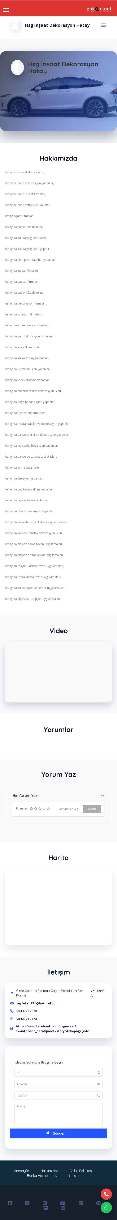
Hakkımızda (49, 1171)
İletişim (74, 1176)
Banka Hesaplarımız (42, 1176)
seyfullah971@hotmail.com (37, 1003)
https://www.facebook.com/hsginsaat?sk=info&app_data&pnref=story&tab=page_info (52, 1028)
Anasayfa (21, 1171)
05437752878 (26, 1011)
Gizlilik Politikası (81, 1171)
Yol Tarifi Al (97, 993)
